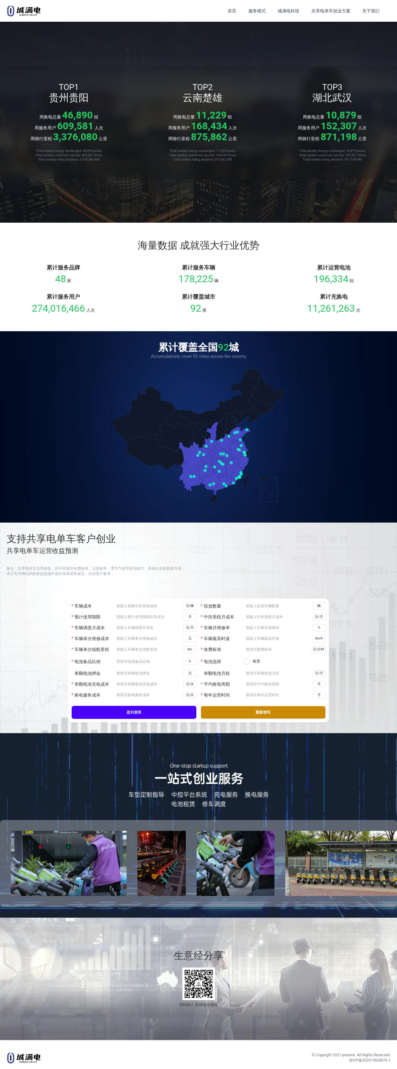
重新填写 (263, 712)
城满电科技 (288, 10)
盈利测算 (134, 712)
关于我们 (371, 10)
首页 (232, 10)
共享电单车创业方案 (330, 10)
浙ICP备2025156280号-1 (369, 1060)
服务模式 (257, 10)
